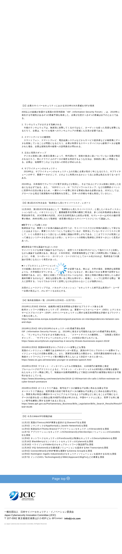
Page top (61, 478)
